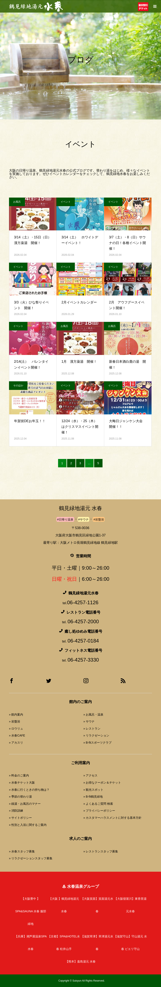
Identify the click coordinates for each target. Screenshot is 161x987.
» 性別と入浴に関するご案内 (28, 824)
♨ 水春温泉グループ (80, 886)
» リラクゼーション (96, 735)
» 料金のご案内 (19, 775)
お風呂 (17, 201)
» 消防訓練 (16, 810)
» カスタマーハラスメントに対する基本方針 (112, 817)
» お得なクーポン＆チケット (102, 782)
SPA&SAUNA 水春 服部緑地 (30, 911)
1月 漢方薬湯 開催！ (79, 361)
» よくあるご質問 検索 (98, 803)
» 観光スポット (93, 789)
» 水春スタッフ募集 (22, 851)
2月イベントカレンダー (79, 302)
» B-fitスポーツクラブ (97, 742)
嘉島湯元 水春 (80, 961)
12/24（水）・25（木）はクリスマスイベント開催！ (79, 426)
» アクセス (90, 775)
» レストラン (92, 728)
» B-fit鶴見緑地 (93, 796)
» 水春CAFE (17, 735)
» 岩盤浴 (14, 721)
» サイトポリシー (20, 817)
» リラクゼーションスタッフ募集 (31, 858)
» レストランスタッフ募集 (100, 851)
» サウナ (89, 721)
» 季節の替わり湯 (20, 796)
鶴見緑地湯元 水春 (80, 508)
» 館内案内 (16, 714)
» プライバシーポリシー (99, 810)
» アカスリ (16, 742)
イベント (66, 201)
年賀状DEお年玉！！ (29, 421)
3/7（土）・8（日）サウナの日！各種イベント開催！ (127, 242)
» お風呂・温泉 (93, 714)
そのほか (18, 385)
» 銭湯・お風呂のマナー (25, 803)
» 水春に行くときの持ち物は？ (29, 789)
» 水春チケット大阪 (22, 782)
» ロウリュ (16, 728)
